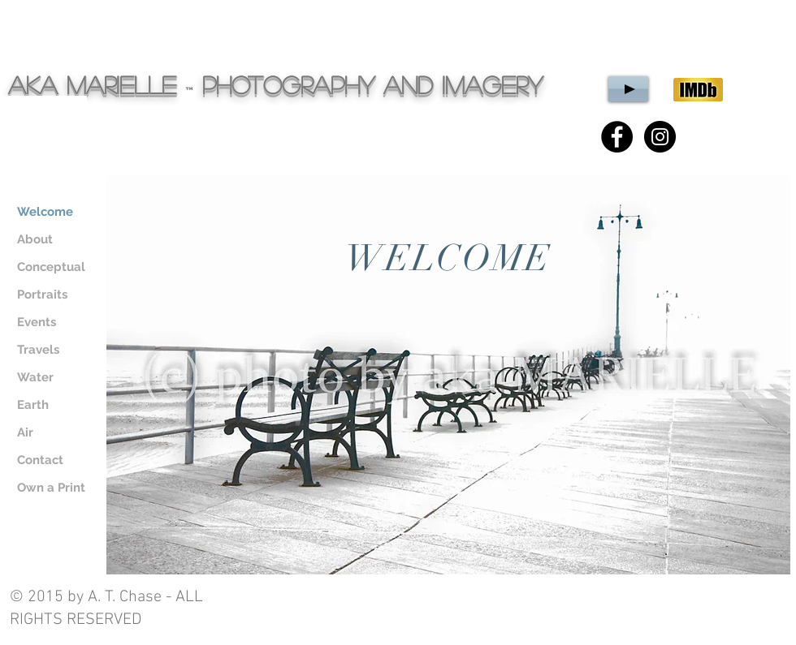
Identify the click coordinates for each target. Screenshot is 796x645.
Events (36, 322)
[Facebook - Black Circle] (617, 137)
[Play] (628, 88)
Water (35, 377)
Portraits (42, 294)
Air (25, 432)
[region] (448, 375)
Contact (40, 460)
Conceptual (51, 267)
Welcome (45, 211)
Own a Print (51, 487)
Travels (38, 349)
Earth (33, 405)
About (35, 239)
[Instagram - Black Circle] (660, 137)
